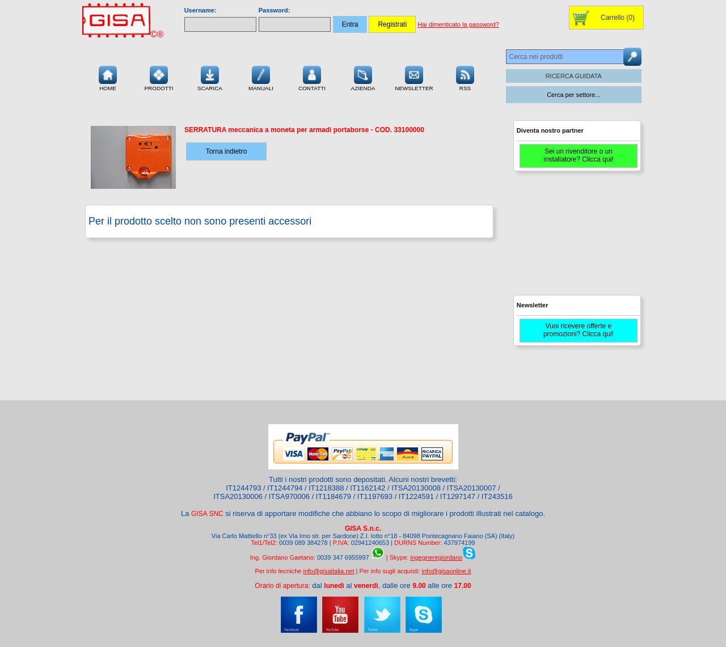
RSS (465, 77)
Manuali (260, 77)
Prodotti (158, 77)
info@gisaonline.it (446, 571)
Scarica (209, 77)
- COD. (304, 130)
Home (108, 77)
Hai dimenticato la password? (458, 24)
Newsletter (414, 77)
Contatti (312, 77)
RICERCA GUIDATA (574, 76)
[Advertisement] (575, 238)
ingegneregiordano (436, 557)
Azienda (363, 77)
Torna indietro (226, 151)
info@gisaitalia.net (328, 571)
